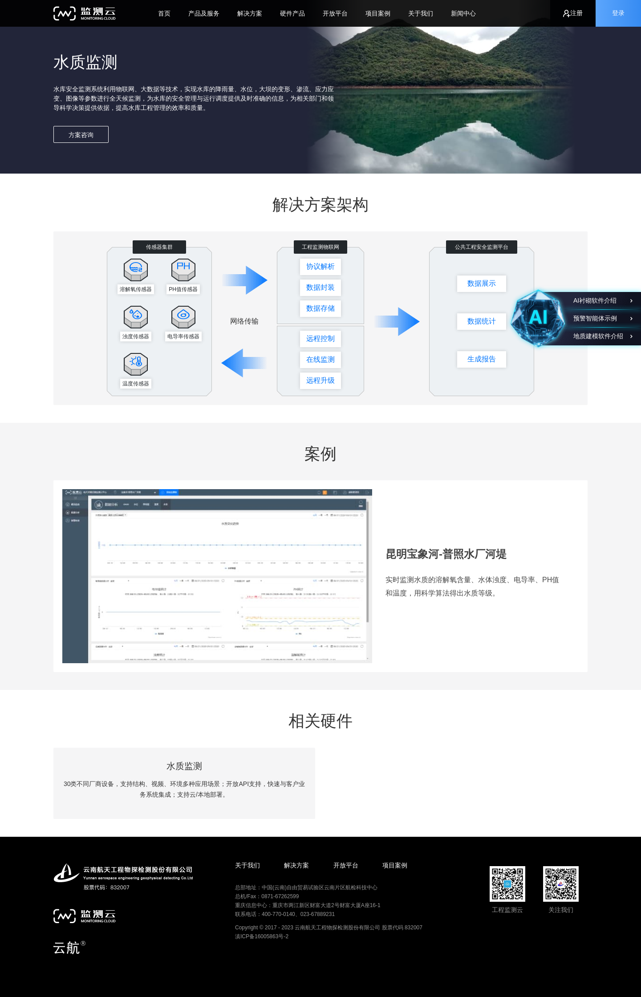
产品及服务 (203, 13)
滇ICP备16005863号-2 (261, 936)
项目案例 (377, 13)
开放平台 (335, 13)
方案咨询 (81, 134)
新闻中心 (463, 13)
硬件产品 (292, 13)
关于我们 (420, 13)
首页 (164, 13)
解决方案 (249, 13)
